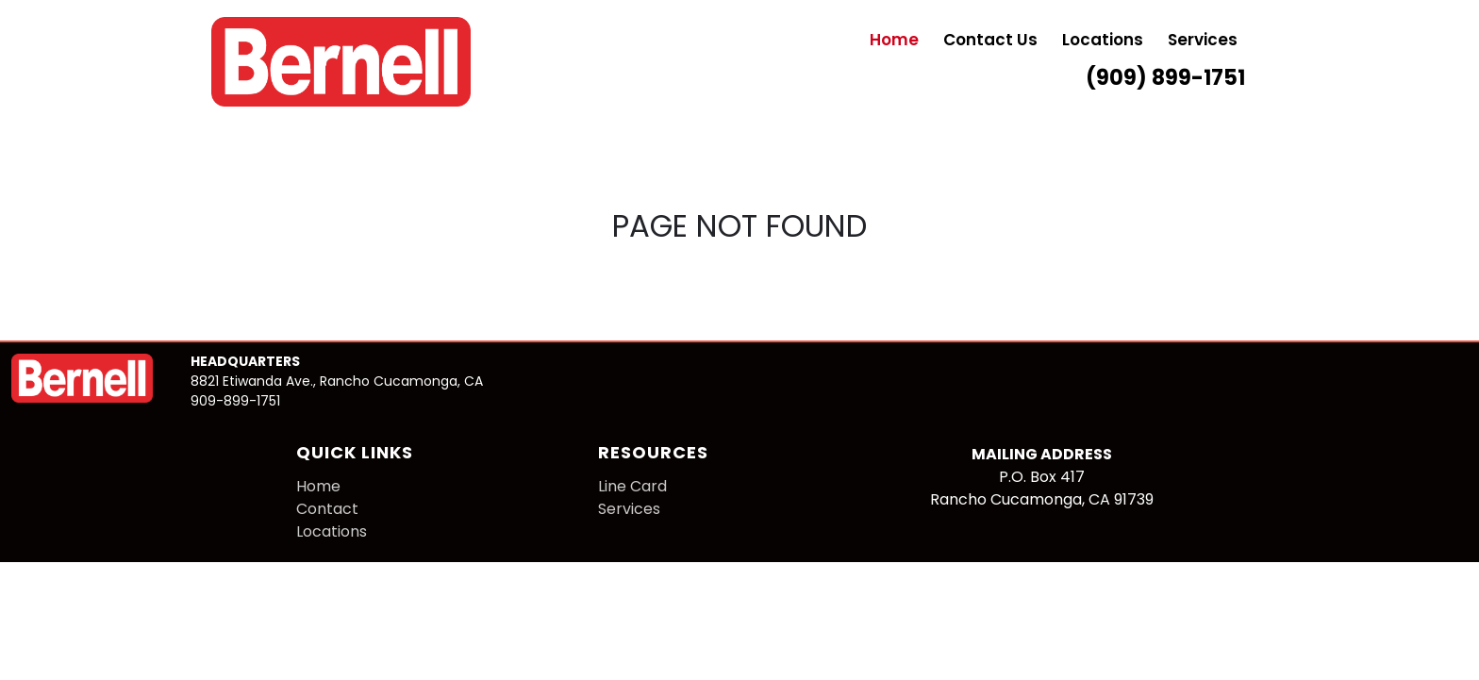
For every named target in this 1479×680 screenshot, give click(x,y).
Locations (1102, 41)
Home (894, 41)
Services (1203, 41)
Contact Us (990, 41)
